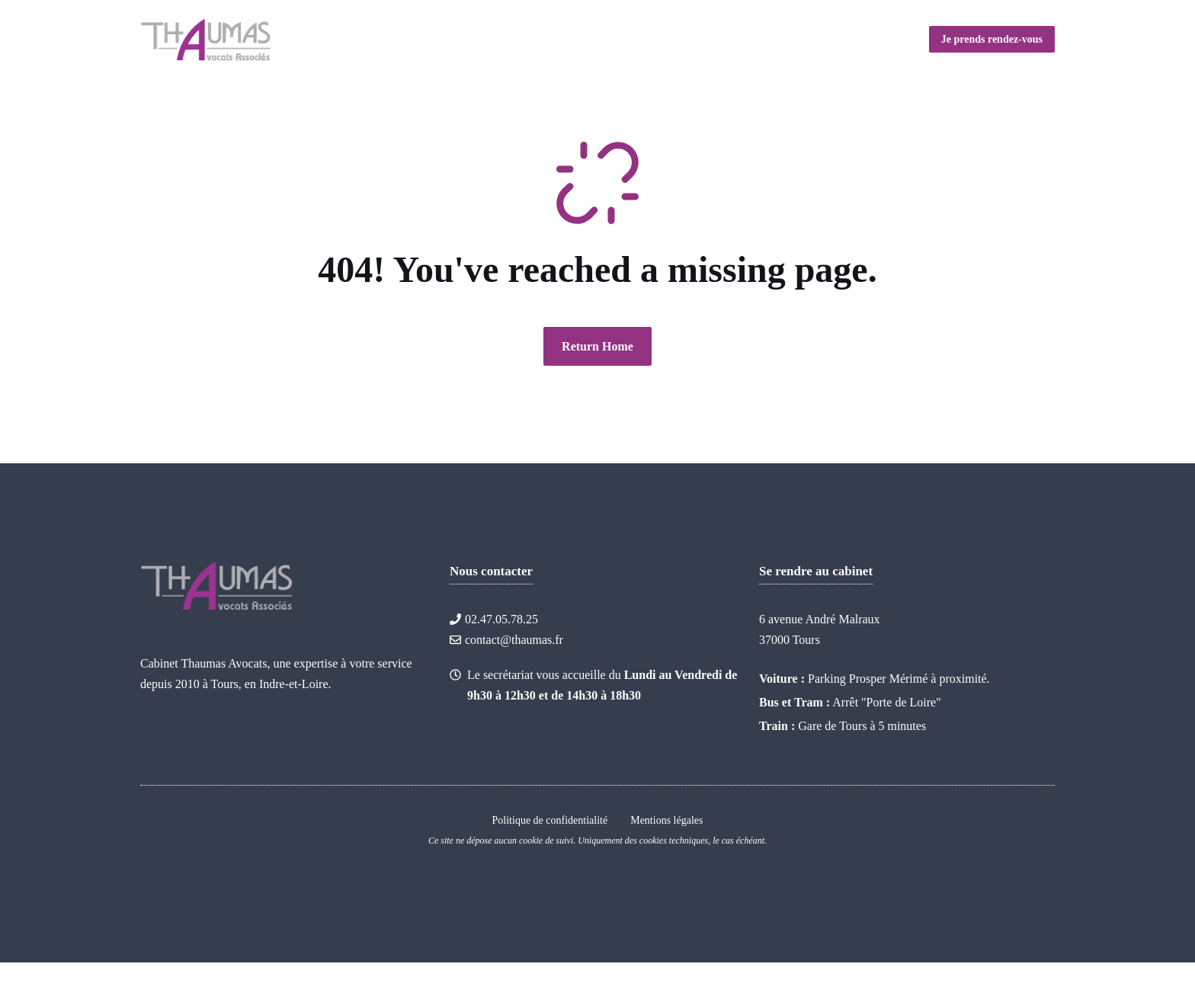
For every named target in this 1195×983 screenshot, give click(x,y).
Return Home (597, 346)
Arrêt (845, 702)
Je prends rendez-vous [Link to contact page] (992, 39)
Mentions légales (666, 820)
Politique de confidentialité (550, 820)
